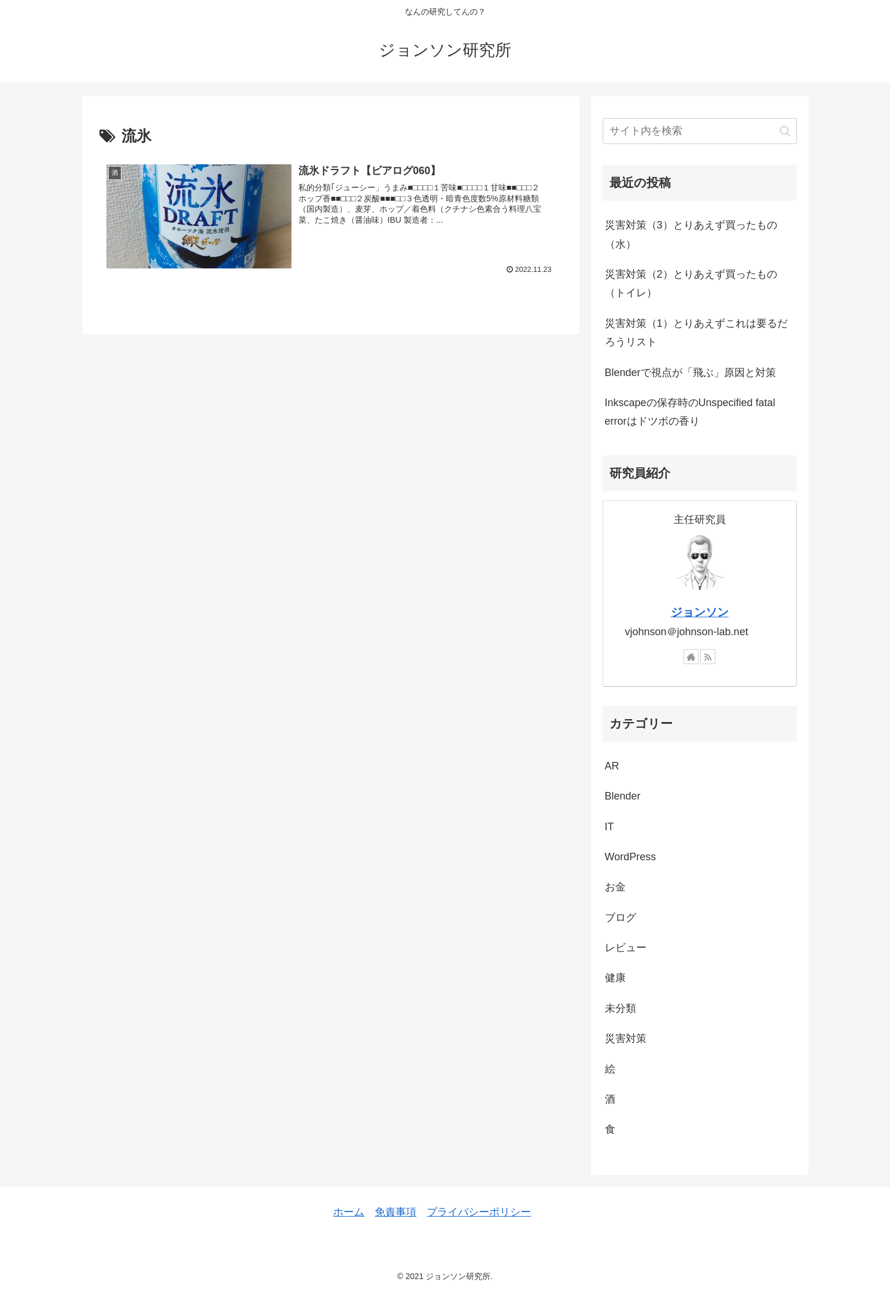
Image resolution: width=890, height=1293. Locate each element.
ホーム (348, 1212)
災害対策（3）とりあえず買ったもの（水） (691, 234)
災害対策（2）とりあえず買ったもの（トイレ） (691, 283)
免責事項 (395, 1212)
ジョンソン (700, 612)
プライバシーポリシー (479, 1212)
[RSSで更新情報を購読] (707, 656)
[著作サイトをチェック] (691, 656)
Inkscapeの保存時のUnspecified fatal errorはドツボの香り (690, 412)
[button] (785, 131)
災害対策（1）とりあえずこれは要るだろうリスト (696, 333)
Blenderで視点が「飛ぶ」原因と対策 (690, 372)
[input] (700, 131)
